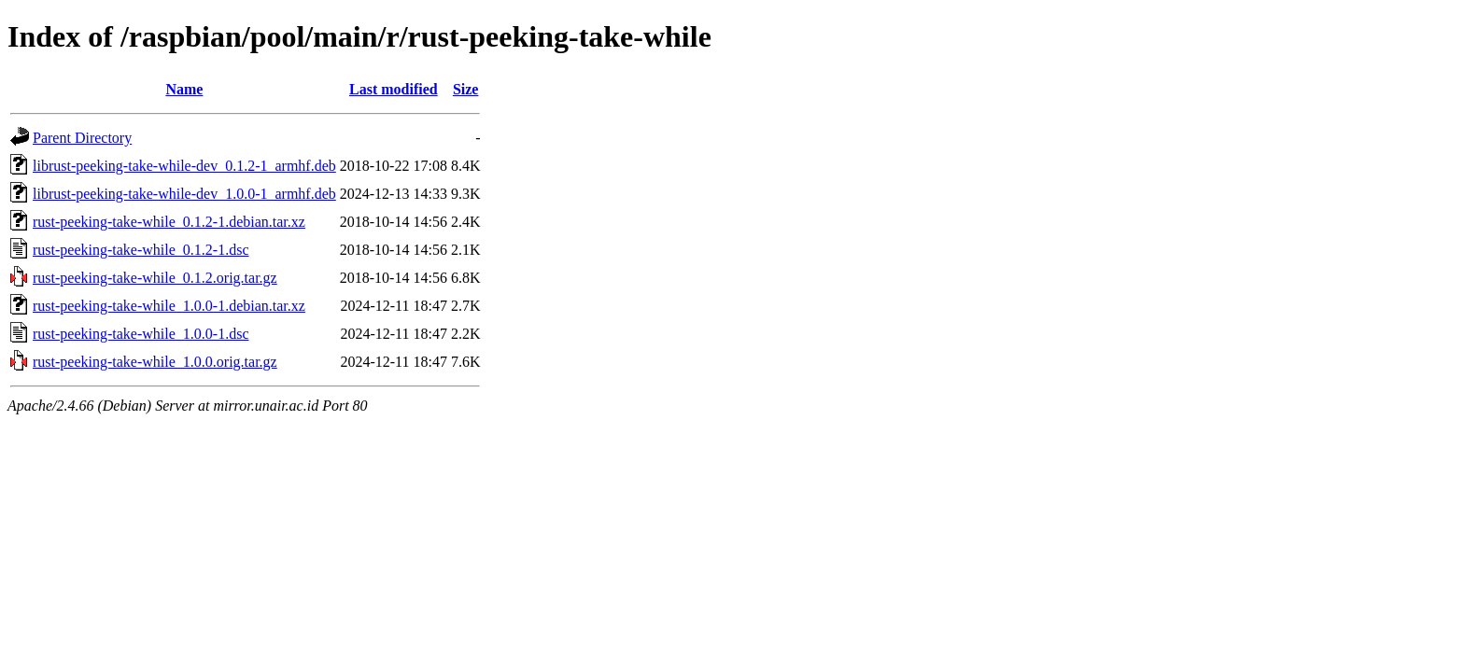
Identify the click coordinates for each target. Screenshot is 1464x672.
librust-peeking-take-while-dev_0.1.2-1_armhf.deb (184, 166)
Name (184, 89)
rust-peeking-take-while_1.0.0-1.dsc (140, 334)
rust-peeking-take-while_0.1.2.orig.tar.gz (155, 278)
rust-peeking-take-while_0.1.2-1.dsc (140, 250)
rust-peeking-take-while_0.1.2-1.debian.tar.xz (169, 222)
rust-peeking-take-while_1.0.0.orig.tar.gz (155, 362)
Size (466, 89)
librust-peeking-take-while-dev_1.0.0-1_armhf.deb (184, 194)
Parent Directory (82, 138)
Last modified (393, 89)
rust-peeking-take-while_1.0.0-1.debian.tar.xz (169, 306)
